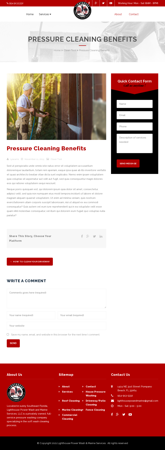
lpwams (14, 159)
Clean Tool (70, 50)
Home (57, 50)
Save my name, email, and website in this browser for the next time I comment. (55, 334)
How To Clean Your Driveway (30, 261)
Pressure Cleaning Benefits (46, 148)
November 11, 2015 (34, 159)
